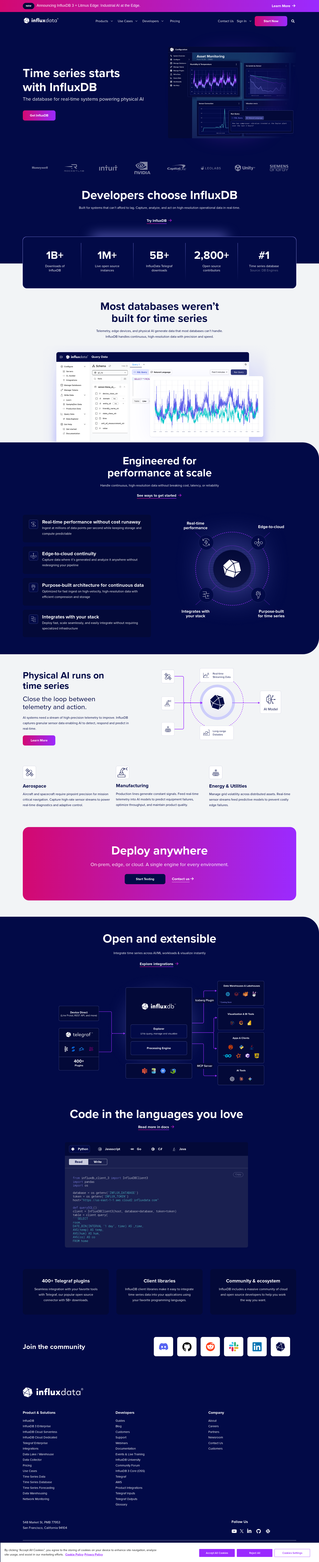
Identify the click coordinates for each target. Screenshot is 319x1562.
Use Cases (125, 21)
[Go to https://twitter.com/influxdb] (242, 1532)
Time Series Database (37, 1482)
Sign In (242, 21)
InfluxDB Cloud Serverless (40, 1432)
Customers (123, 1432)
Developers (150, 21)
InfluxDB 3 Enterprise (37, 1426)
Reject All (254, 1553)
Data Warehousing (35, 1493)
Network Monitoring (36, 1499)
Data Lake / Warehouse (38, 1454)
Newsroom (215, 1437)
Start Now (271, 21)
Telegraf (121, 1476)
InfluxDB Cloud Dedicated (40, 1437)
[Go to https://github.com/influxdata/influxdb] (258, 1531)
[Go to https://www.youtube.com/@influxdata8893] (235, 1531)
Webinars (122, 1443)
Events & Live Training (130, 1454)
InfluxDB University (128, 1460)
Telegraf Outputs (126, 1499)
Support (121, 1437)
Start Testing (145, 879)
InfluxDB (28, 1420)
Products (102, 21)
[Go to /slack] (268, 1531)
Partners (213, 1432)
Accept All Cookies (217, 1553)
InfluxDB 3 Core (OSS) (130, 1471)
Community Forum (128, 1465)
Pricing (175, 21)
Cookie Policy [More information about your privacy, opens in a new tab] (74, 1554)
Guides (120, 1420)
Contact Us (226, 21)
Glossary (121, 1504)
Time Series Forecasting (39, 1488)
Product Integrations (129, 1488)
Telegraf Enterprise (35, 1443)
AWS (119, 1482)
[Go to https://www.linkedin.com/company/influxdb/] (249, 1531)
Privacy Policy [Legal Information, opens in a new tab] (93, 1554)
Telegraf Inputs (125, 1493)
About (212, 1420)
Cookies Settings (292, 1553)
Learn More (39, 740)
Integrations (30, 1448)
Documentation (126, 1448)
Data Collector (32, 1460)
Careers (213, 1426)
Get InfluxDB (39, 115)
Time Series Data (34, 1476)
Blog (119, 1426)
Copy (238, 1174)
